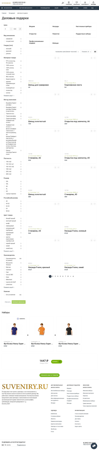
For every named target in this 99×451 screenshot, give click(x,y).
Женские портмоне (88, 393)
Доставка (75, 8)
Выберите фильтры (18, 302)
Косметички (86, 398)
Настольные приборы (73, 393)
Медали (69, 388)
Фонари (53, 403)
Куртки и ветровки (56, 424)
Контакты (77, 424)
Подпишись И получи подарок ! (14, 442)
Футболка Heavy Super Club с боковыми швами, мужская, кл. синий (14, 344)
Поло (52, 431)
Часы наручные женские (90, 406)
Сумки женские (87, 403)
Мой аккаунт (85, 3)
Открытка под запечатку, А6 (77, 121)
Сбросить (8, 302)
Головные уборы (55, 416)
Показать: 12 (85, 51)
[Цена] (7, 29)
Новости (65, 8)
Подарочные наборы (73, 396)
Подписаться (21, 445)
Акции (56, 8)
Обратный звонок (18, 4)
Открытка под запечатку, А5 (77, 158)
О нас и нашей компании (81, 413)
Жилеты (53, 418)
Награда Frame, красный (39, 267)
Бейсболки (54, 413)
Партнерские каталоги (25, 8)
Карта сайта (78, 426)
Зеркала (85, 395)
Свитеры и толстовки (57, 426)
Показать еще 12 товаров (49, 375)
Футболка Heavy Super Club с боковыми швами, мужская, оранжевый (42, 344)
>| (73, 276)
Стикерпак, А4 (34, 231)
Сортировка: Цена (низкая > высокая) (66, 51)
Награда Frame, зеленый (75, 231)
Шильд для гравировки (38, 85)
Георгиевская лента (73, 85)
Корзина (93, 3)
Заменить (21, 319)
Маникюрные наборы (89, 401)
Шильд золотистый (37, 121)
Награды (69, 391)
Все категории (6, 8)
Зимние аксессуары (56, 421)
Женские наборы (87, 390)
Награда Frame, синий (74, 267)
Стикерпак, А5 (71, 194)
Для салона (54, 395)
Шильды (69, 403)
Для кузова (54, 393)
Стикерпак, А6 (34, 158)
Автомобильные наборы (58, 390)
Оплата (85, 8)
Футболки (53, 429)
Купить (57, 362)
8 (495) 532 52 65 (19, 2)
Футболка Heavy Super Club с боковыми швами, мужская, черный (69, 344)
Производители (45, 8)
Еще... (92, 8)
